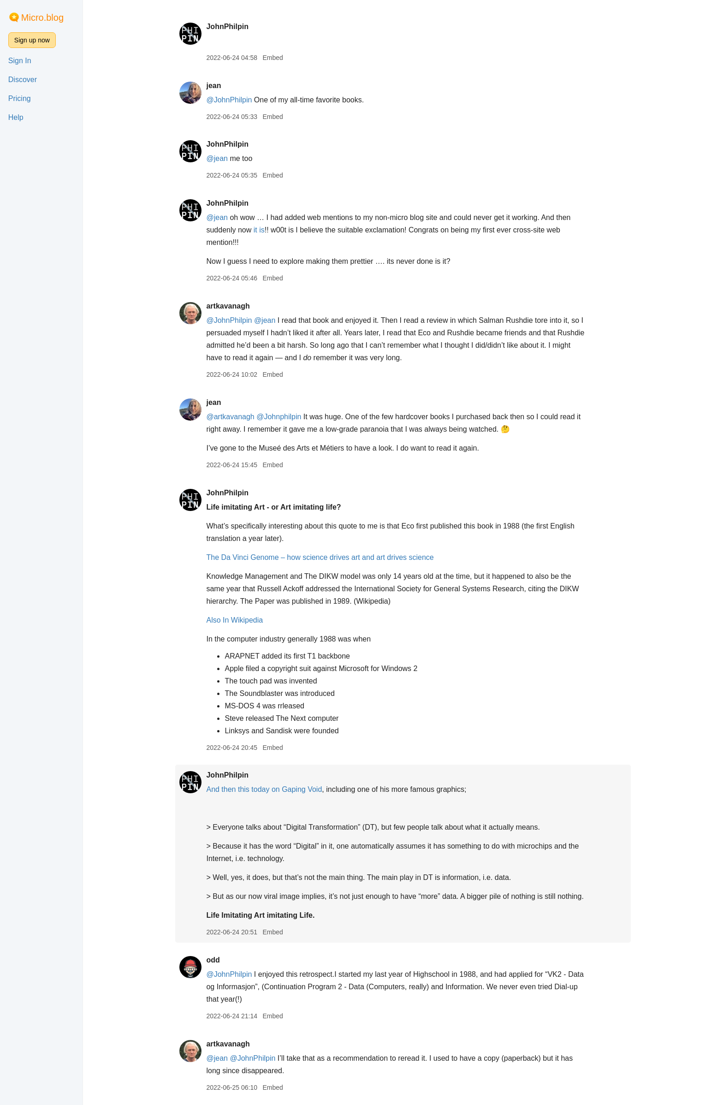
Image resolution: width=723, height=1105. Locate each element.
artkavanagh (227, 306)
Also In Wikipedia (234, 620)
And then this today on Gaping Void (264, 789)
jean (213, 85)
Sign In (19, 61)
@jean (217, 158)
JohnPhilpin (227, 26)
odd (212, 960)
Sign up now (32, 40)
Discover (22, 79)
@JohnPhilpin (229, 100)
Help (16, 117)
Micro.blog (42, 17)
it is (259, 230)
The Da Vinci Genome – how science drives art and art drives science (319, 557)
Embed (272, 57)
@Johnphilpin (278, 417)
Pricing (19, 98)
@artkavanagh (230, 417)
